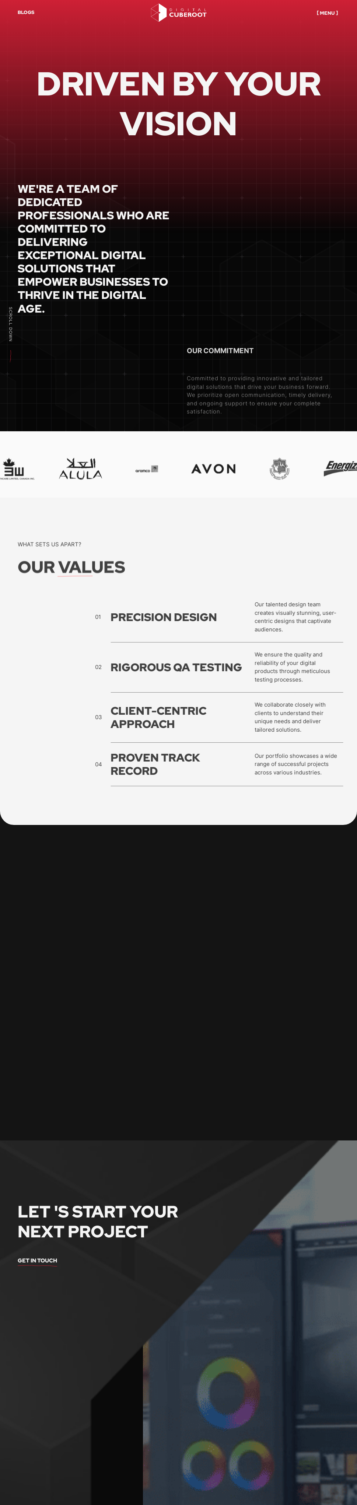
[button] (327, 12)
